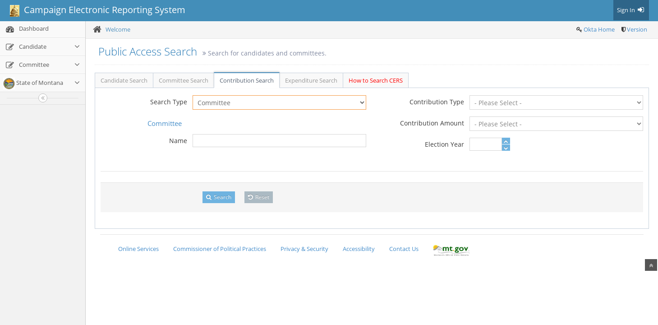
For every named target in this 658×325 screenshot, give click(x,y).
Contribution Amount (432, 123)
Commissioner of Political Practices (219, 249)
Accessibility (359, 249)
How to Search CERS (376, 80)
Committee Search (183, 80)
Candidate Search (124, 80)
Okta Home (599, 29)
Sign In (631, 10)
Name (178, 140)
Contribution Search (247, 80)
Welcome (118, 29)
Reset (258, 197)
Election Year (444, 144)
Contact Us (404, 249)
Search (218, 197)
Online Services (138, 249)
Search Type (168, 102)
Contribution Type (437, 102)
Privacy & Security (304, 249)
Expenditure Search (311, 80)
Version (637, 29)
